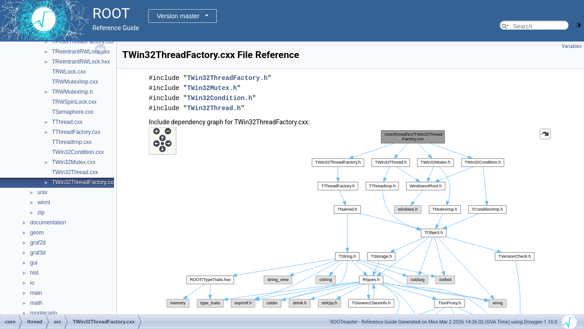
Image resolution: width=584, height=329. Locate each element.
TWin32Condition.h (219, 98)
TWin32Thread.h (214, 108)
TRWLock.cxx (69, 72)
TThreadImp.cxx (72, 142)
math (36, 303)
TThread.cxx (67, 122)
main (36, 293)
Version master (178, 16)
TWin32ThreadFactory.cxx (84, 182)
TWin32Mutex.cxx (73, 162)
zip (40, 212)
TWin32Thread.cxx (75, 172)
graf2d (38, 242)
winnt (43, 202)
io (32, 283)
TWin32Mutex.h (212, 88)
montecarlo (43, 313)
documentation (48, 222)
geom (37, 232)
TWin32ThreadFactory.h (227, 78)
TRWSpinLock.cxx (74, 102)
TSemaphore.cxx (73, 112)
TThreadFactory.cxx (76, 132)
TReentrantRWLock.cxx (81, 51)
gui (33, 263)
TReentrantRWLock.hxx (81, 61)
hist (34, 273)
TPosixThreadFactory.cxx (83, 41)
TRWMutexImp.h (72, 92)
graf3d (38, 252)
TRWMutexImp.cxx (75, 82)
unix (42, 192)
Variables (572, 46)
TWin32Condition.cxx (78, 152)
